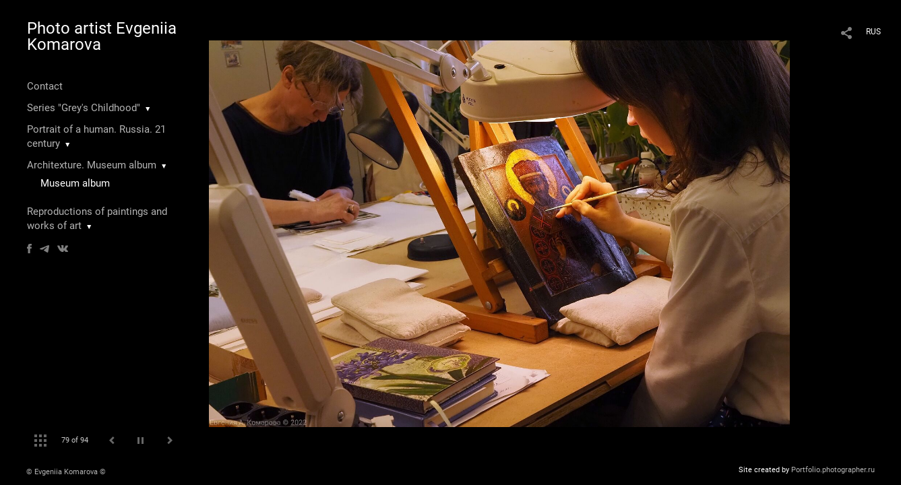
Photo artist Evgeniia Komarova (102, 36)
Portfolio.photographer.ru (833, 469)
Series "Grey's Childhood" (83, 108)
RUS (873, 31)
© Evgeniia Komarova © (66, 471)
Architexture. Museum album (91, 165)
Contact (45, 86)
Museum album (75, 183)
